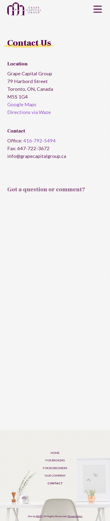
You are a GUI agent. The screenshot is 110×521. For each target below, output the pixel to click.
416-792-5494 (39, 140)
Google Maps (21, 104)
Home (55, 453)
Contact (55, 483)
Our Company (55, 475)
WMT (39, 516)
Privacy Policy (75, 516)
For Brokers (55, 460)
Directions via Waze (29, 112)
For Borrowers (55, 468)
